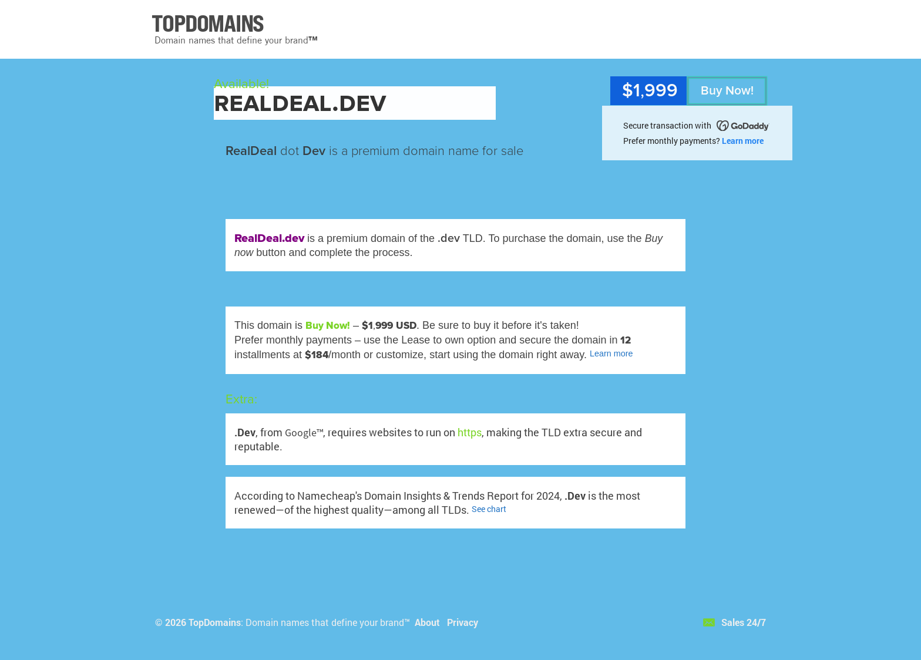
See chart (489, 508)
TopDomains (215, 622)
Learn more (743, 140)
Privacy (462, 622)
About (427, 622)
